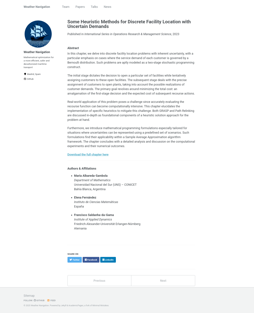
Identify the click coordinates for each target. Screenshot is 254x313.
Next (163, 280)
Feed (51, 300)
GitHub (39, 300)
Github (29, 79)
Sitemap (29, 295)
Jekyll (63, 305)
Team (65, 6)
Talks (94, 6)
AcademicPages (75, 305)
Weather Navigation (37, 6)
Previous (99, 280)
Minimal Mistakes (100, 305)
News (107, 6)
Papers (80, 6)
